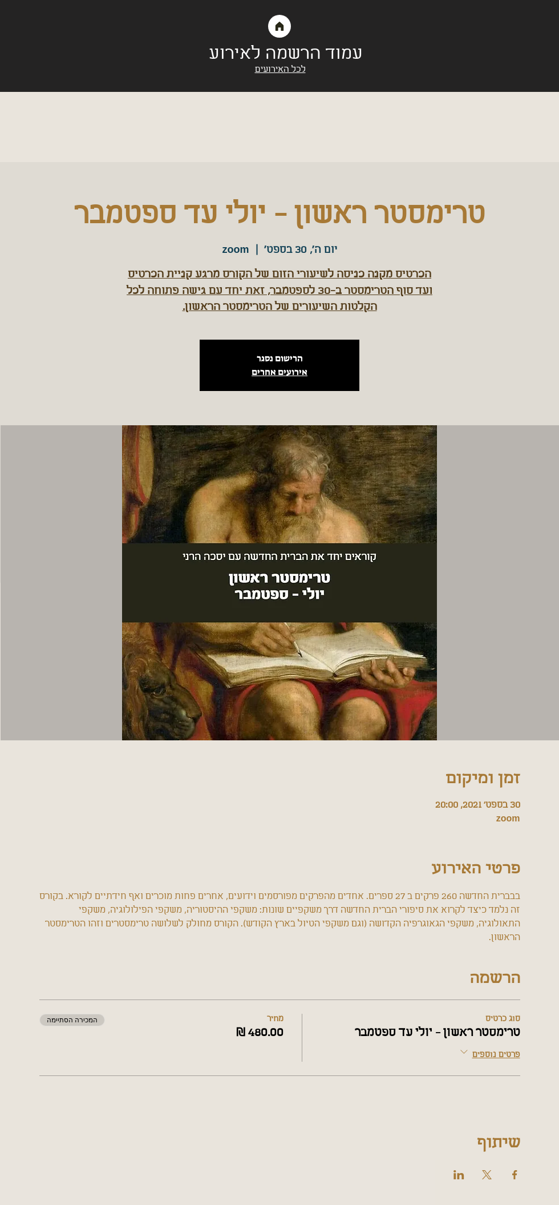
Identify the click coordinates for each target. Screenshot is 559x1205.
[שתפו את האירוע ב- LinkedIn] (458, 1174)
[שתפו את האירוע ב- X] (486, 1174)
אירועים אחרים (279, 372)
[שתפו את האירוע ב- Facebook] (514, 1174)
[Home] (279, 26)
